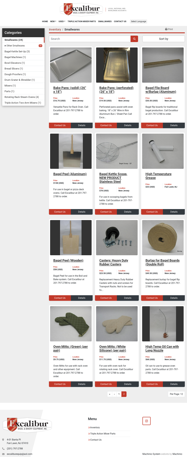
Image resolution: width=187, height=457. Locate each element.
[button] (53, 21)
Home (45, 21)
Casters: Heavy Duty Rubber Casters (113, 262)
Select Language (138, 21)
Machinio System (151, 454)
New (52, 21)
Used (61, 21)
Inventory (95, 427)
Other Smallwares (15, 45)
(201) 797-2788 (15, 448)
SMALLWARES (105, 21)
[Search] (90, 39)
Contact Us (120, 21)
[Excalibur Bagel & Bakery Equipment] (27, 425)
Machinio (177, 454)
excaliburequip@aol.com (19, 454)
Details (81, 125)
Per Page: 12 (176, 394)
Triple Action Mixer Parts (82, 21)
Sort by (163, 39)
